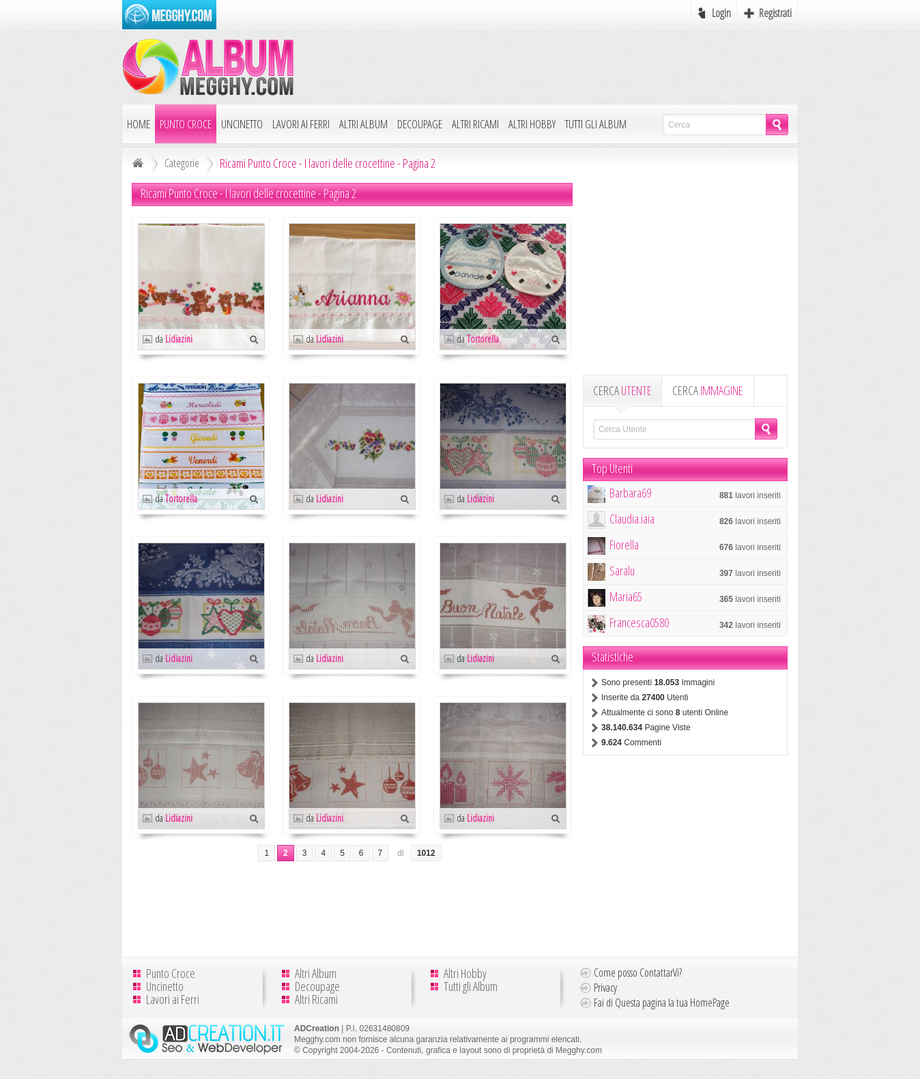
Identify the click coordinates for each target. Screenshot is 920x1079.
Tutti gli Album (596, 124)
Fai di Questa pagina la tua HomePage (662, 1002)
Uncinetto (242, 124)
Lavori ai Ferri (301, 124)
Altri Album (363, 124)
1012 (426, 853)
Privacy (605, 987)
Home (138, 124)
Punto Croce (186, 124)
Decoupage (419, 124)
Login (721, 12)
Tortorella (483, 338)
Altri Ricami (475, 124)
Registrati (775, 12)
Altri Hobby (532, 124)
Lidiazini (178, 338)
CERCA (622, 390)
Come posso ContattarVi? (638, 972)
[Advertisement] (549, 66)
